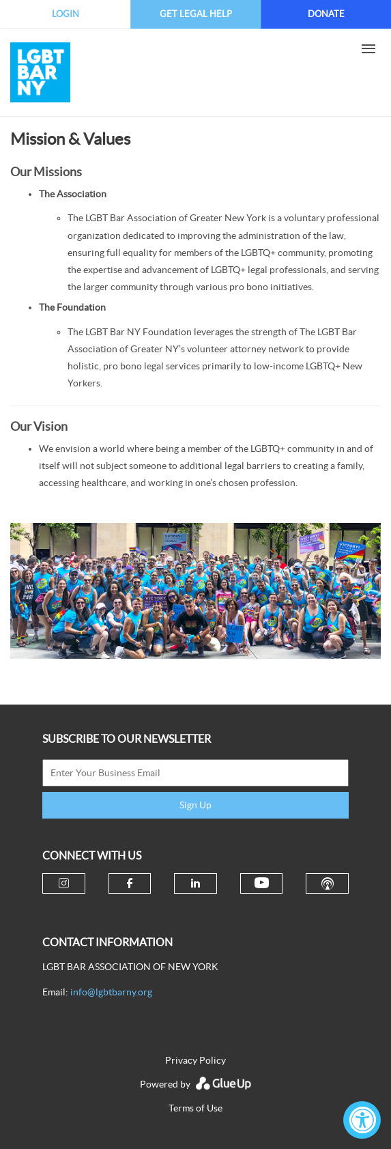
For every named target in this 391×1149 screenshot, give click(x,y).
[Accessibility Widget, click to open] (362, 1120)
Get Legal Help (196, 14)
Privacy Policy (195, 1060)
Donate (326, 14)
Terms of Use (195, 1108)
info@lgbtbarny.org (111, 992)
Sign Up (195, 804)
